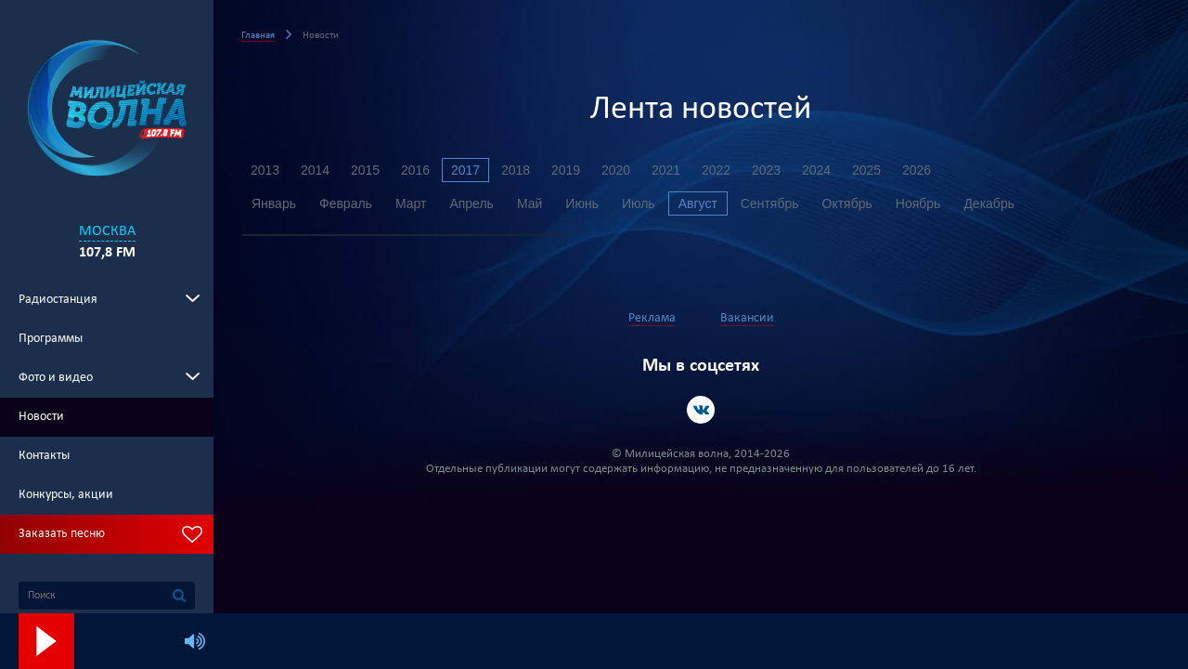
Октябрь (847, 203)
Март (411, 203)
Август (697, 203)
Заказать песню (62, 534)
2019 (565, 170)
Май (529, 203)
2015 (365, 170)
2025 (866, 170)
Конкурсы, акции (66, 495)
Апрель (471, 203)
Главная (258, 36)
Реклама (652, 318)
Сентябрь (770, 203)
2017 (465, 170)
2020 (615, 170)
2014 (315, 170)
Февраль (345, 203)
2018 (515, 170)
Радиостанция (58, 300)
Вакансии (747, 318)
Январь (274, 203)
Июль (638, 203)
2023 (766, 170)
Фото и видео (56, 378)
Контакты (44, 456)
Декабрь (988, 203)
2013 (265, 170)
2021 (666, 170)
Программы (51, 339)
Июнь (582, 203)
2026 (916, 170)
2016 (415, 170)
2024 (816, 170)
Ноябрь (918, 203)
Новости (41, 417)
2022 (716, 170)
